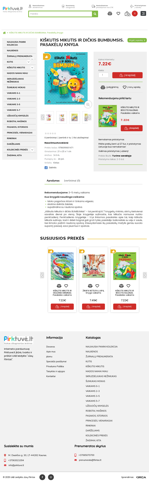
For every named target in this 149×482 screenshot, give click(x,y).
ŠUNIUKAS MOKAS (16, 87)
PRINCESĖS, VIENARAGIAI (19, 132)
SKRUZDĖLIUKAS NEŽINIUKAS (15, 80)
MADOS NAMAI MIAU (17, 73)
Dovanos (50, 346)
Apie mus (50, 351)
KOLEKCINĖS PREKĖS (20, 150)
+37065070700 (86, 454)
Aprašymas (53, 180)
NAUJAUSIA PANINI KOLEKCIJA (16, 43)
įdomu (49, 356)
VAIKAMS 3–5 (13, 104)
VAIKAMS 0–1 (13, 93)
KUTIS (18, 62)
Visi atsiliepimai (81, 137)
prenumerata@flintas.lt (90, 459)
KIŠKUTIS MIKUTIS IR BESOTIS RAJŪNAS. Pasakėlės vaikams (124, 292)
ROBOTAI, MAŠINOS (17, 121)
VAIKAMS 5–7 (13, 110)
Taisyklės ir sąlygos (55, 371)
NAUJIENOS (12, 50)
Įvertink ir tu (65, 137)
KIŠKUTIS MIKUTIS (20, 67)
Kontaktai (50, 376)
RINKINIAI (11, 138)
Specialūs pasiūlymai (56, 361)
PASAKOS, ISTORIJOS (17, 127)
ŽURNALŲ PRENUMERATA (20, 57)
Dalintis (50, 167)
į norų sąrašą (131, 87)
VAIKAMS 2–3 (13, 98)
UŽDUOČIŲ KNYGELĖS (18, 115)
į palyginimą (109, 87)
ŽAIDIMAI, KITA (14, 155)
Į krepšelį (127, 75)
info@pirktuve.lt (16, 465)
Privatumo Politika (55, 366)
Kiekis (101, 70)
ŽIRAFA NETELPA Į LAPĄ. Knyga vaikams (93, 291)
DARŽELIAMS (13, 144)
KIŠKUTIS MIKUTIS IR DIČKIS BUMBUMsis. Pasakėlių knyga (36, 32)
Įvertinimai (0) (72, 180)
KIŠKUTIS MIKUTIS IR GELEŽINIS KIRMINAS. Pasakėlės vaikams (62, 292)
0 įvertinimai (51, 137)
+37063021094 (16, 460)
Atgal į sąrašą (137, 40)
